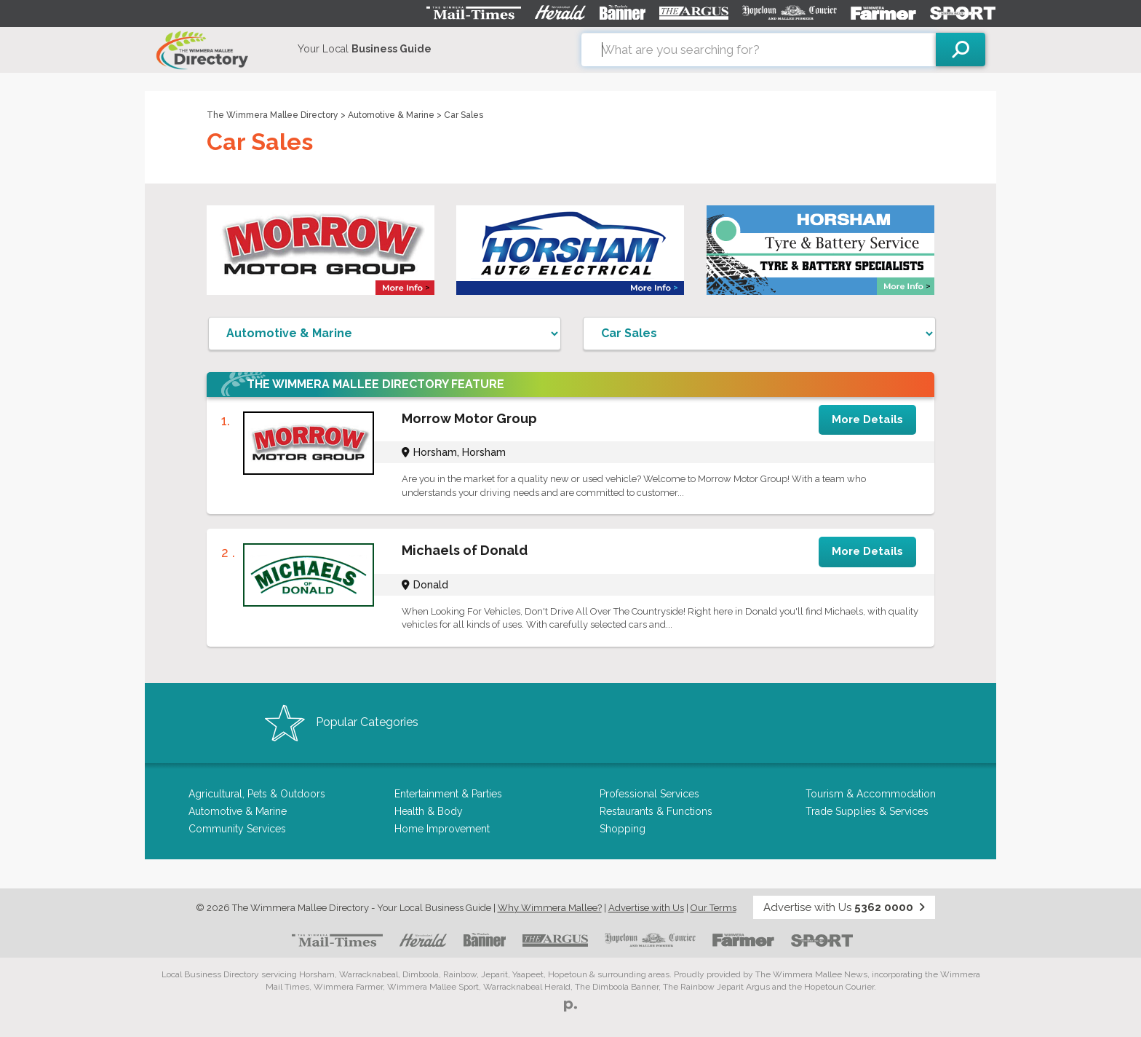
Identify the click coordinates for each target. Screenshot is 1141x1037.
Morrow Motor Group (469, 418)
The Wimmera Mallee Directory (272, 115)
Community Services (237, 829)
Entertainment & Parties (448, 794)
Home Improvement (442, 829)
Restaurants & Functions (656, 811)
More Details (867, 419)
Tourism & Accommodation (871, 794)
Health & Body (428, 811)
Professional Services (649, 794)
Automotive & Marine (391, 115)
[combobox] (758, 49)
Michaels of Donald (465, 550)
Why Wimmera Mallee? (550, 907)
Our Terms (713, 907)
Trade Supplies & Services (867, 811)
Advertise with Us (646, 907)
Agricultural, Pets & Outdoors (256, 794)
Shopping (622, 829)
